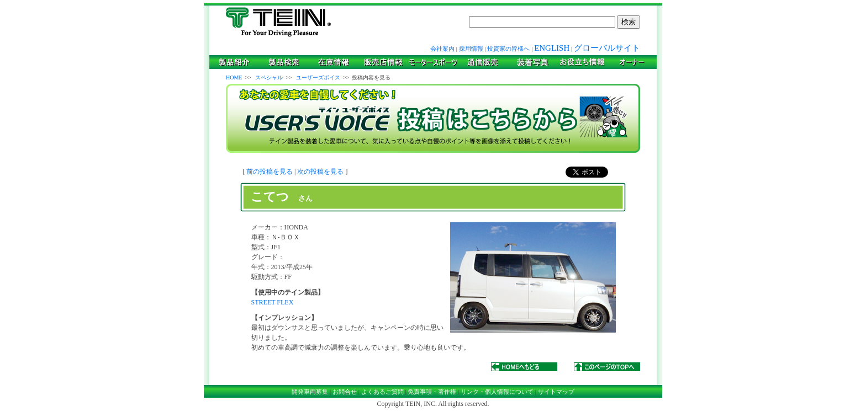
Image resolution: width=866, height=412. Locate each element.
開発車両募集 (310, 391)
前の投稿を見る (269, 171)
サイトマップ (556, 391)
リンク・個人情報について (497, 391)
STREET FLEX (272, 302)
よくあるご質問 (382, 391)
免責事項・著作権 (432, 391)
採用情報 (471, 48)
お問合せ (344, 391)
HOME (234, 77)
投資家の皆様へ (508, 48)
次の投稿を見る (320, 171)
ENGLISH (551, 48)
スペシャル (269, 77)
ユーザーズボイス (318, 77)
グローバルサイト (607, 48)
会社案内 (442, 48)
